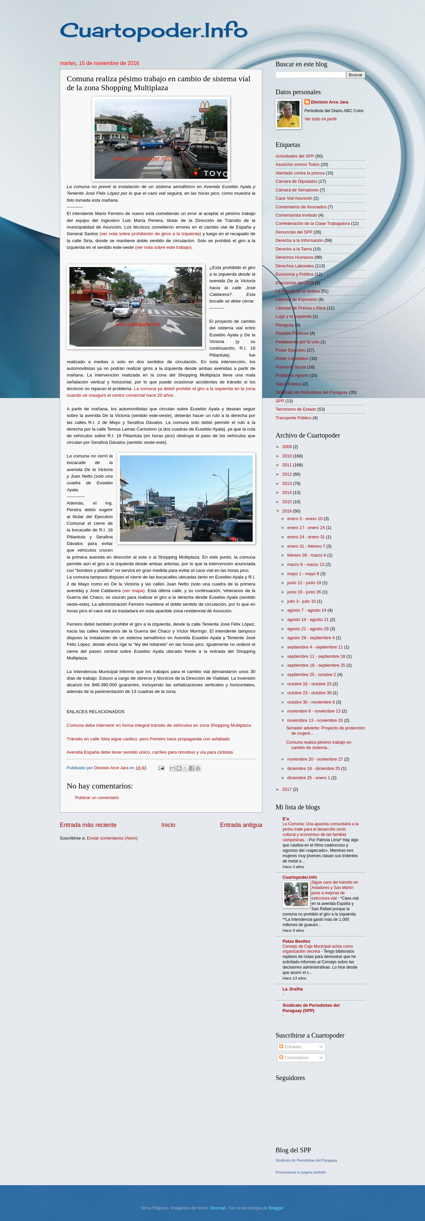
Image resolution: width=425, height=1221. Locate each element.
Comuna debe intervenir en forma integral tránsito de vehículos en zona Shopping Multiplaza (159, 725)
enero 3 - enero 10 (305, 518)
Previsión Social (291, 367)
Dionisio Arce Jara (330, 102)
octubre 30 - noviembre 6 (311, 702)
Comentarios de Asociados (301, 206)
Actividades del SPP (295, 156)
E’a (286, 818)
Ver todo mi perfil (320, 118)
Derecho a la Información (299, 240)
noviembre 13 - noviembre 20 (315, 720)
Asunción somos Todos (297, 164)
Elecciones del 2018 (295, 282)
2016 (287, 511)
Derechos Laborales (295, 265)
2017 (287, 789)
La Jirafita (293, 988)
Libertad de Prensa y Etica (301, 307)
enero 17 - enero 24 (306, 527)
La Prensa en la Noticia (298, 291)
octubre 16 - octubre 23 (310, 683)
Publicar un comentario (97, 797)
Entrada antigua (241, 825)
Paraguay (285, 324)
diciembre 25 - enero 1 (309, 777)
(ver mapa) (134, 590)
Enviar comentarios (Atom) (112, 838)
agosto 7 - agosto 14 (307, 610)
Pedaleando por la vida (297, 341)
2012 (287, 474)
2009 (287, 446)
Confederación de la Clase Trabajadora (313, 223)
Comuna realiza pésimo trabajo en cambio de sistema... (318, 745)
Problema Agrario (292, 375)
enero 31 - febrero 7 (306, 546)
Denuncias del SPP (294, 232)
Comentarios (294, 1057)
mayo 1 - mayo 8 (303, 573)
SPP (280, 400)
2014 (287, 492)
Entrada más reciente (88, 825)
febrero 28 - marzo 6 (307, 555)
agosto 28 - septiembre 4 (311, 637)
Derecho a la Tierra (294, 248)
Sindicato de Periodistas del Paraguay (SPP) (311, 1008)
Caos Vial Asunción (294, 198)
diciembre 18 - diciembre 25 (314, 768)
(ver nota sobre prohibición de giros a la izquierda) (150, 233)
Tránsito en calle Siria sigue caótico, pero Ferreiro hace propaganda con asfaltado (148, 738)
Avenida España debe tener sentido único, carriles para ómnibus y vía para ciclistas (150, 752)
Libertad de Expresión (296, 299)
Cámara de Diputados (296, 181)
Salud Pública (289, 383)
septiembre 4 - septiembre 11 (315, 646)
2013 (287, 483)
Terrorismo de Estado (296, 409)
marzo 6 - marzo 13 (306, 564)
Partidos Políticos (292, 333)
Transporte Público (293, 417)
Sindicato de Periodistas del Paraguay (312, 392)
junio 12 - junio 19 (304, 582)
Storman (218, 1207)
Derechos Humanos (294, 257)
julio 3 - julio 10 (302, 601)
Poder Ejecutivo (290, 350)
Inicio (168, 825)
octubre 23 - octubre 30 (310, 692)
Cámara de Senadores (297, 189)
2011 (287, 464)
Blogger (276, 1207)
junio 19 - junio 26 (304, 591)
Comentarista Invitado (296, 215)
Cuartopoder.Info (154, 30)
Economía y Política (294, 274)
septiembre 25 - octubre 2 (312, 674)
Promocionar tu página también (301, 1172)
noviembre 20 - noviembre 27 (315, 759)
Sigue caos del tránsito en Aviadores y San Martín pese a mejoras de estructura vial (334, 890)
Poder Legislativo (292, 358)
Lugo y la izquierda (293, 316)
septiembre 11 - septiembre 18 (316, 656)
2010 (287, 455)
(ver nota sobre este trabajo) (163, 247)
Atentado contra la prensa (300, 172)
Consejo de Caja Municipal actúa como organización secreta (318, 949)
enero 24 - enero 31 (306, 536)
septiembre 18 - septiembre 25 (316, 665)
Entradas (290, 1046)
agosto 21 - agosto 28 (308, 628)
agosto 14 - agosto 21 (308, 619)
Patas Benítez (296, 941)
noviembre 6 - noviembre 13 (314, 711)
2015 (287, 501)
